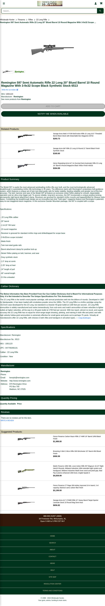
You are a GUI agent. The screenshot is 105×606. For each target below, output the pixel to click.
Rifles (30, 20)
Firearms (21, 20)
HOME (52, 536)
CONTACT (52, 556)
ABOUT (52, 550)
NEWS (52, 563)
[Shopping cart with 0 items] (101, 3)
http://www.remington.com (20, 381)
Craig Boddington (84, 318)
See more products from (16, 99)
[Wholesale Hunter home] (49, 3)
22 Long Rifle (41, 20)
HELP (52, 570)
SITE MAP (52, 577)
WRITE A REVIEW (7, 420)
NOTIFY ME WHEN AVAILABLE (53, 114)
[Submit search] (100, 10)
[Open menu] (3, 3)
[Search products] (49, 10)
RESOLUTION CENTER (52, 584)
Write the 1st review (10, 90)
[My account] (95, 3)
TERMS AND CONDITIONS (52, 591)
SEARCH (52, 543)
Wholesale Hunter (7, 20)
